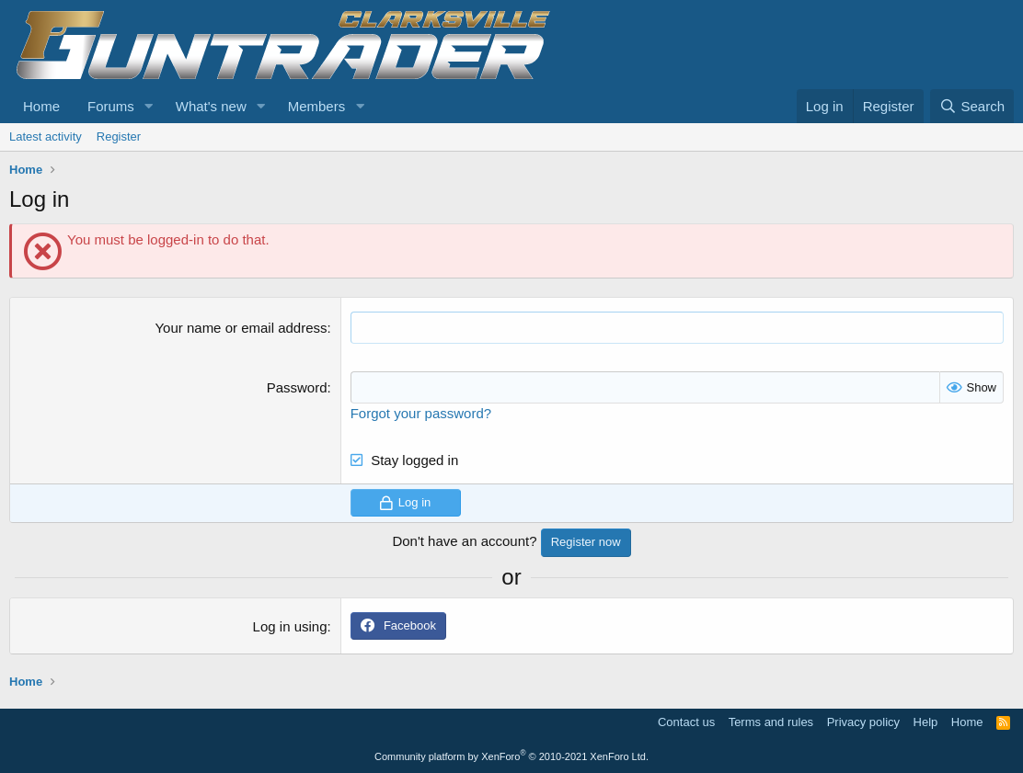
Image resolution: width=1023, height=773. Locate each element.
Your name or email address (241, 327)
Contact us (686, 722)
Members (317, 106)
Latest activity (45, 136)
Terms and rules (771, 722)
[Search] (972, 106)
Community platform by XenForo (511, 756)
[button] (149, 106)
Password (297, 387)
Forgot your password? (421, 413)
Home (41, 106)
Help (926, 722)
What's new (211, 106)
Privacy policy (863, 722)
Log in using (290, 626)
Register (119, 136)
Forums (110, 106)
